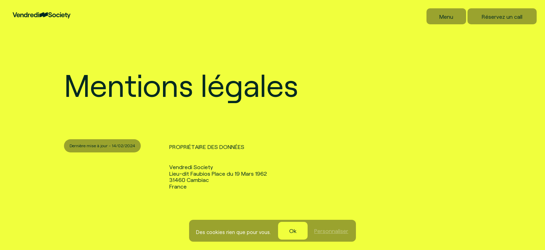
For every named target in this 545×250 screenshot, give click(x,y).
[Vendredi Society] (42, 8)
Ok (292, 230)
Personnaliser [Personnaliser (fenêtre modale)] (331, 230)
